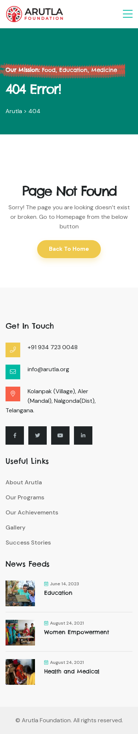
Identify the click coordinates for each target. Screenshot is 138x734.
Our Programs (25, 497)
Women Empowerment (76, 632)
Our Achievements (32, 512)
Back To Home (69, 249)
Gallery (15, 527)
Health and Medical (71, 671)
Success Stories (28, 542)
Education (58, 592)
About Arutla (24, 482)
